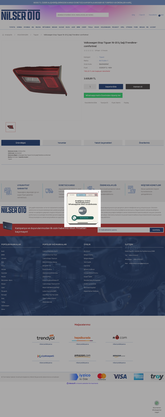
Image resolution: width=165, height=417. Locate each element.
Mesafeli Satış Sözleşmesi (92, 280)
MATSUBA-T (103, 61)
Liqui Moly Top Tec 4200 (50, 295)
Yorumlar (62, 142)
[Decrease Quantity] (86, 86)
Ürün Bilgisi (21, 142)
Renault (4, 295)
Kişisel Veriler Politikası (91, 291)
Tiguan (101, 57)
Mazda (3, 276)
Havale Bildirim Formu (91, 273)
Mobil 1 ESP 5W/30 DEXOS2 (51, 287)
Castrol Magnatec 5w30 (50, 251)
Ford (2, 266)
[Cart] (161, 15)
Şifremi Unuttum (89, 269)
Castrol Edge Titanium (50, 258)
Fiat (2, 262)
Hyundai (4, 273)
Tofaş (3, 302)
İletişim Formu (88, 255)
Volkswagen (5, 306)
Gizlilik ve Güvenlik (90, 284)
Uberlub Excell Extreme (50, 273)
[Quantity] (90, 86)
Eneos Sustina (47, 269)
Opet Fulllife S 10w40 (49, 298)
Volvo (3, 309)
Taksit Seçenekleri (103, 142)
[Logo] (20, 15)
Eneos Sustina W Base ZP (51, 280)
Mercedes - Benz (6, 280)
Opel (3, 287)
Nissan (3, 284)
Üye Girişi (87, 266)
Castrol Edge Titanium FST (51, 284)
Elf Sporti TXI (47, 266)
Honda (3, 269)
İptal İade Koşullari (90, 287)
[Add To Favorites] (90, 102)
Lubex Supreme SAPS (49, 291)
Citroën (3, 258)
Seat (2, 298)
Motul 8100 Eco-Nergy (50, 262)
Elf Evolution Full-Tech (50, 255)
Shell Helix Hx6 (47, 302)
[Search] (82, 15)
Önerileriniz (144, 142)
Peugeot (4, 291)
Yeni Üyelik (87, 262)
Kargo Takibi (88, 276)
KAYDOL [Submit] (156, 230)
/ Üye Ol (142, 15)
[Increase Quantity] (94, 86)
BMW (3, 255)
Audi (2, 251)
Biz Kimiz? (87, 251)
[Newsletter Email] (131, 230)
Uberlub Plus (47, 276)
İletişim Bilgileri (89, 258)
